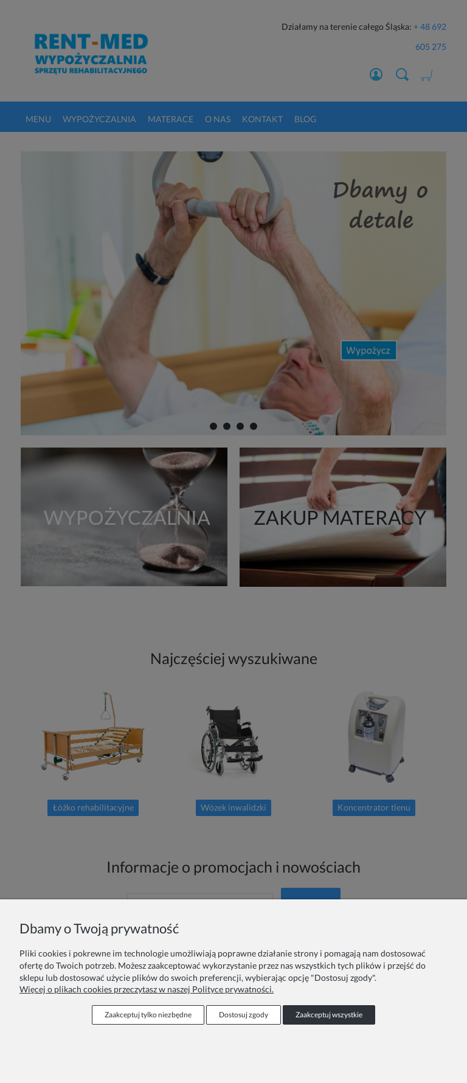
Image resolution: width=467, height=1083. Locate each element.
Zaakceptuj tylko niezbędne (148, 1014)
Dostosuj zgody (243, 1014)
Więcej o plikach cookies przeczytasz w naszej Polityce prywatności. (146, 989)
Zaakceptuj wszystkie (329, 1014)
